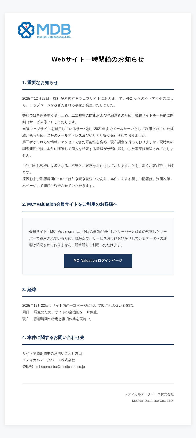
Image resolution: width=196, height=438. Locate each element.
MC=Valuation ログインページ (98, 260)
